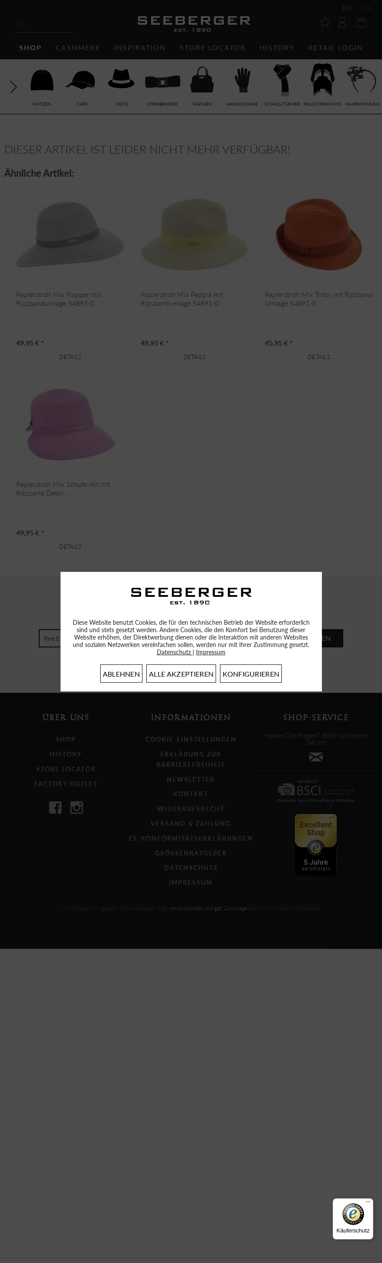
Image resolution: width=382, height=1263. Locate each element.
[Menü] (368, 1203)
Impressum (211, 652)
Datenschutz (175, 652)
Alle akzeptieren (181, 674)
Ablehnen (121, 674)
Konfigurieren (251, 674)
